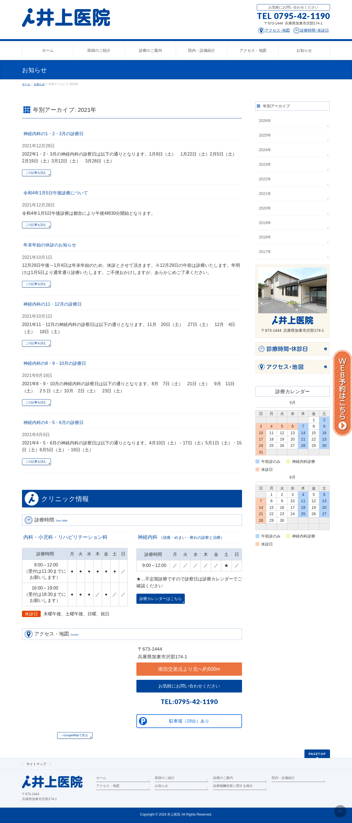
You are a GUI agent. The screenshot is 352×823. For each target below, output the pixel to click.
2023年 (265, 164)
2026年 (265, 120)
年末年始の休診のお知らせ (49, 245)
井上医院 (173, 814)
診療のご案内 (223, 778)
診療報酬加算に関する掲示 (233, 786)
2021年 (265, 193)
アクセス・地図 (107, 786)
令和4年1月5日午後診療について (55, 193)
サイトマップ (36, 764)
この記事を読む (35, 172)
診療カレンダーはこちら (160, 599)
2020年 (265, 208)
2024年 (265, 150)
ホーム (101, 778)
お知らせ (161, 786)
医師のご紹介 (165, 778)
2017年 (265, 251)
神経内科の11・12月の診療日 (52, 304)
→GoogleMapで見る (74, 735)
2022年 (265, 179)
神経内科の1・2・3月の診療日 (53, 133)
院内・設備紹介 (283, 778)
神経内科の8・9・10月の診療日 (54, 363)
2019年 (265, 223)
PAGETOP (317, 754)
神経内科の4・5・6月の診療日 (53, 422)
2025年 (265, 135)
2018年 (265, 237)
